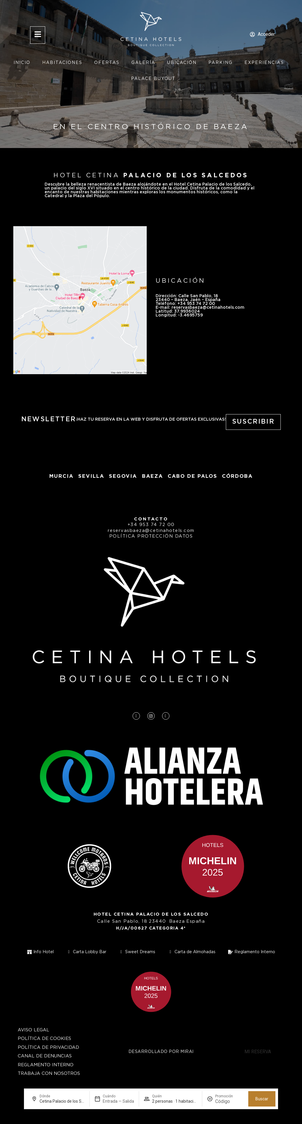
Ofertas (107, 63)
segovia (123, 476)
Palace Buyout (153, 79)
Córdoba (237, 476)
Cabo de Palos (192, 476)
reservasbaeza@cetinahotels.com (151, 531)
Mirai (187, 1052)
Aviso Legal (33, 1030)
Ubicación (182, 63)
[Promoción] (229, 1101)
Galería (143, 63)
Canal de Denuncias (45, 1056)
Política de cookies (44, 1039)
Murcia (61, 476)
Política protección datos (151, 536)
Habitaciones (62, 63)
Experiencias (264, 63)
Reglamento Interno (46, 1065)
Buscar (261, 1098)
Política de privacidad (48, 1047)
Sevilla (91, 476)
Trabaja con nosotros (49, 1073)
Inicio (22, 63)
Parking (220, 63)
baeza (152, 476)
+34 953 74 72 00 (151, 525)
